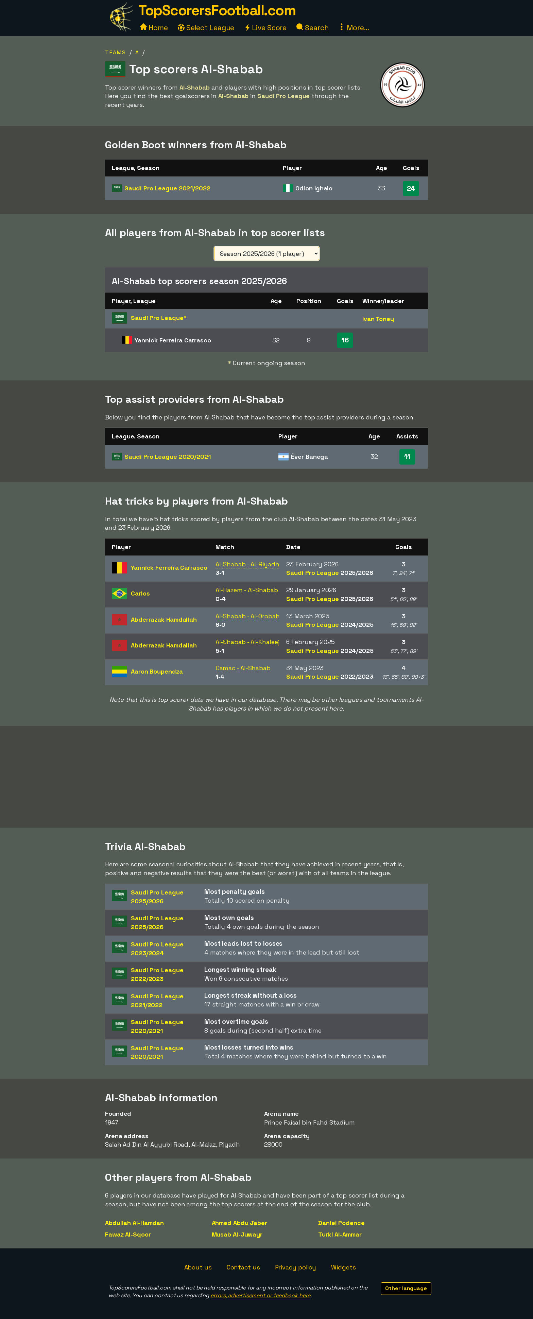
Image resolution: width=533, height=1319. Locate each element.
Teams (115, 52)
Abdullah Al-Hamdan (134, 1223)
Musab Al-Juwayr (237, 1234)
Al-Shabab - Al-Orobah (248, 616)
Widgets (343, 1267)
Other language (406, 1288)
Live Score (265, 27)
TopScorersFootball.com (216, 10)
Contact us (243, 1267)
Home (154, 27)
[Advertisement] (266, 776)
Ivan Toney (378, 319)
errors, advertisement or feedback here (260, 1295)
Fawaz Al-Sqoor (128, 1234)
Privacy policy (295, 1267)
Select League (206, 27)
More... (353, 27)
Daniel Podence (341, 1223)
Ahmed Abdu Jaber (239, 1223)
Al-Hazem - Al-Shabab (247, 590)
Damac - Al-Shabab (243, 668)
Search (312, 27)
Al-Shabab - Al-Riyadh (247, 564)
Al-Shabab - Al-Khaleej (247, 642)
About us (198, 1267)
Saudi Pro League (167, 188)
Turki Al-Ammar (340, 1234)
